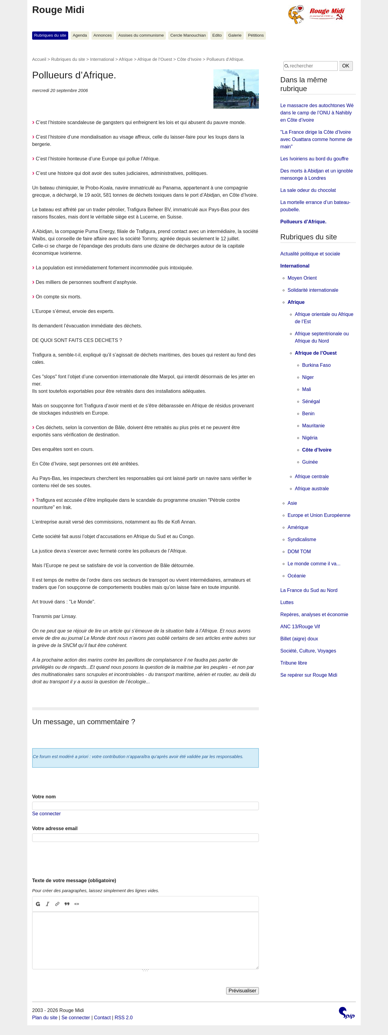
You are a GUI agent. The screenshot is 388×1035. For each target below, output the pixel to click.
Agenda (80, 35)
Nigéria (310, 437)
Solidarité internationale (313, 290)
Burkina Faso (316, 365)
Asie (292, 503)
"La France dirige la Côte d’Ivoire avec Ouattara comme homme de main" (316, 139)
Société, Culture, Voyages (308, 650)
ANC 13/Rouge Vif (300, 626)
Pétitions (256, 35)
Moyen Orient (302, 278)
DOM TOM (299, 551)
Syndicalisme (302, 539)
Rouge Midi (58, 9)
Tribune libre (293, 662)
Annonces (102, 35)
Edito (217, 35)
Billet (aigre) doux (299, 638)
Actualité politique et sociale (310, 253)
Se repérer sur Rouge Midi (308, 675)
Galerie (235, 35)
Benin (308, 413)
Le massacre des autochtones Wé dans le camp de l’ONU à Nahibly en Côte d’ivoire (317, 113)
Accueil (39, 59)
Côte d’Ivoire (189, 59)
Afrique (126, 59)
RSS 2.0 (124, 1017)
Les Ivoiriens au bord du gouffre (314, 158)
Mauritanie (313, 425)
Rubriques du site (50, 35)
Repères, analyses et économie (314, 614)
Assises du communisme (141, 35)
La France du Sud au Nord (309, 590)
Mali (306, 389)
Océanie (297, 575)
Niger (308, 377)
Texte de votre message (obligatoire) (74, 880)
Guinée (310, 462)
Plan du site (45, 1017)
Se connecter (46, 813)
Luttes (287, 602)
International (102, 59)
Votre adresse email (55, 828)
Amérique (298, 527)
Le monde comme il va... (314, 563)
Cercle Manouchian (188, 35)
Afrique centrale (312, 476)
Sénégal (311, 401)
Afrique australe (312, 488)
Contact (102, 1017)
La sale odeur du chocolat (308, 190)
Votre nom (44, 796)
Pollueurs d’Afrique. (303, 221)
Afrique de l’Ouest (154, 59)
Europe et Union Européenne (319, 515)
